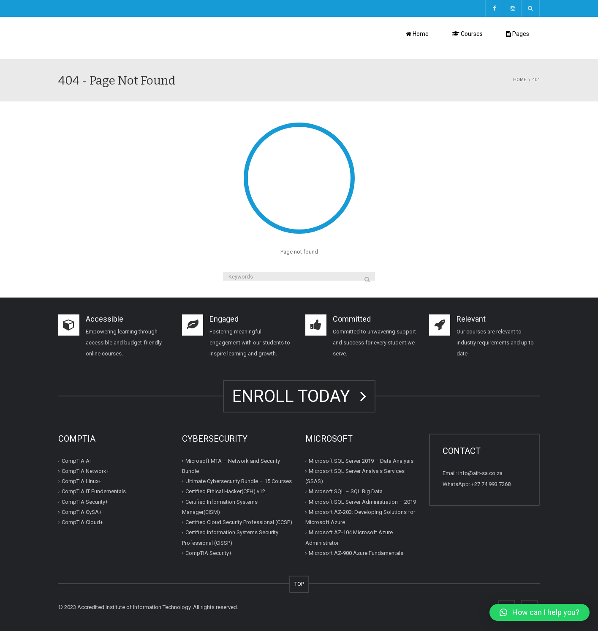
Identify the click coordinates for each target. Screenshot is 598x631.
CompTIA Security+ (85, 502)
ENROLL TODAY (299, 396)
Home (417, 33)
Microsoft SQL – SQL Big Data (346, 491)
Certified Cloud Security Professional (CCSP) (238, 522)
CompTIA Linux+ (81, 481)
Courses (467, 33)
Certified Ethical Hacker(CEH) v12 (225, 491)
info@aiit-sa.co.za (480, 473)
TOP (299, 584)
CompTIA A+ (77, 461)
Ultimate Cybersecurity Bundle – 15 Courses (238, 481)
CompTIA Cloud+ (82, 522)
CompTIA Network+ (85, 471)
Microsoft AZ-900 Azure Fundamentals (356, 553)
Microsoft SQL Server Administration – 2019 (362, 502)
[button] (539, 612)
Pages (517, 33)
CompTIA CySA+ (82, 512)
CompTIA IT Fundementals (94, 491)
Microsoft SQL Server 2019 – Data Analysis (361, 461)
